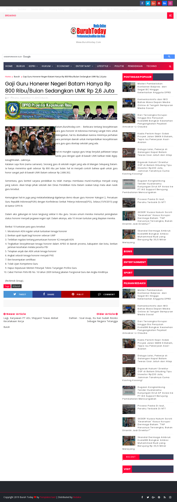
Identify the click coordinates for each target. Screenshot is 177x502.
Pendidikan (135, 66)
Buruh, (45, 97)
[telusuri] (81, 56)
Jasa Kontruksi (94, 9)
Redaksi (22, 9)
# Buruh (16, 286)
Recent (131, 456)
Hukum (46, 66)
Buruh (20, 66)
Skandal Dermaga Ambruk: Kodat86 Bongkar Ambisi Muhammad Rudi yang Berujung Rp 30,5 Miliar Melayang (146, 236)
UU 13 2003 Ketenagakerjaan (122, 9)
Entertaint (83, 66)
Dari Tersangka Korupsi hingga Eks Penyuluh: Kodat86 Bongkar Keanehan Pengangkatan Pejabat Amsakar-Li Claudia (147, 120)
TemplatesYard (47, 497)
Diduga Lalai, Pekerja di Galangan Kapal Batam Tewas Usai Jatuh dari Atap (155, 152)
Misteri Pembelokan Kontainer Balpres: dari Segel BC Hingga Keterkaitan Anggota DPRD (154, 88)
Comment (106, 294)
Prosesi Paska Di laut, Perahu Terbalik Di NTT (152, 201)
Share (48, 294)
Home (9, 9)
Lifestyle (102, 66)
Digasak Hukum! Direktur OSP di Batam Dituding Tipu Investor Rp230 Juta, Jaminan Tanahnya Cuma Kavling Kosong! (147, 168)
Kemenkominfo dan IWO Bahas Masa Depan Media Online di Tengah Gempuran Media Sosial (155, 104)
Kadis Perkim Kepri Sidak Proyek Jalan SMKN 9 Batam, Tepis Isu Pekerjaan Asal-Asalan (155, 138)
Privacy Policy (56, 9)
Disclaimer (75, 9)
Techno (151, 66)
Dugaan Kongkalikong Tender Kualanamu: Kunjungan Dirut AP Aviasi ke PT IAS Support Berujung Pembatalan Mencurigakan (147, 186)
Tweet (19, 294)
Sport (9, 74)
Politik (119, 66)
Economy (63, 66)
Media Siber (37, 9)
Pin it (78, 294)
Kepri (32, 66)
